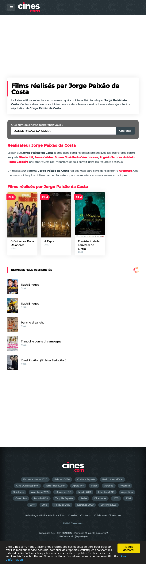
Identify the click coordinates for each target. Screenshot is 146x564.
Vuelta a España (86, 479)
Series (83, 498)
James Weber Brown (49, 157)
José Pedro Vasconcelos (81, 157)
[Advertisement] (73, 43)
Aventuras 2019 (39, 492)
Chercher (125, 130)
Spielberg (18, 492)
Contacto (85, 515)
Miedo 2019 (84, 492)
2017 (32, 504)
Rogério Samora (111, 157)
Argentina (127, 492)
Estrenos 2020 (85, 504)
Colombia (21, 498)
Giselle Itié (26, 157)
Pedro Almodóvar (112, 479)
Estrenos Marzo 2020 (35, 479)
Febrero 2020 (62, 479)
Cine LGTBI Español (27, 485)
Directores (100, 498)
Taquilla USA (41, 498)
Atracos (108, 485)
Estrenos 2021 (108, 504)
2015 (115, 498)
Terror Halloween (55, 485)
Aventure (125, 170)
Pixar (94, 485)
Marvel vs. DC (63, 492)
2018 (44, 504)
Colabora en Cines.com (107, 515)
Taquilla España (64, 498)
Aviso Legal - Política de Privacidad (45, 515)
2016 (128, 498)
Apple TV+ (78, 485)
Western (125, 485)
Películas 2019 (62, 504)
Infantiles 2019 (106, 492)
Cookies (72, 515)
